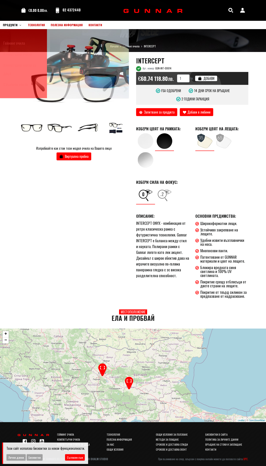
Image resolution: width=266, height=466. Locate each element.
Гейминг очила (131, 46)
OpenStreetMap (257, 420)
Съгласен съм (75, 457)
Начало (114, 46)
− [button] (5, 340)
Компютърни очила (68, 439)
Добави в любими (196, 112)
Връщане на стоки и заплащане (223, 444)
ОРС (245, 459)
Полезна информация (119, 439)
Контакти (210, 449)
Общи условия (115, 449)
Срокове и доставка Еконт (171, 449)
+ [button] (5, 334)
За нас (110, 444)
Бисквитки (34, 457)
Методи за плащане (167, 439)
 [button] (126, 88)
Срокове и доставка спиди (172, 444)
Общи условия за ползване (172, 434)
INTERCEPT (150, 46)
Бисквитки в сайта (216, 434)
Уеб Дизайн (92, 459)
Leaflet (241, 420)
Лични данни (16, 457)
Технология (113, 434)
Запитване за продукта (157, 112)
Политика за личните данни (221, 439)
